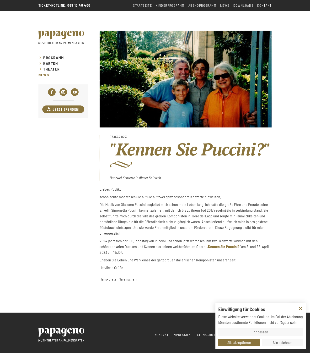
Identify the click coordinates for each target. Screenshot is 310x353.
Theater (51, 69)
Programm (53, 58)
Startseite (142, 5)
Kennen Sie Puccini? (224, 246)
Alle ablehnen (283, 342)
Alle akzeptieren (239, 342)
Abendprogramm (202, 5)
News (225, 5)
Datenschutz (206, 335)
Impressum (181, 335)
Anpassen (261, 332)
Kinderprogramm (170, 5)
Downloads (243, 5)
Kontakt (264, 5)
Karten (50, 63)
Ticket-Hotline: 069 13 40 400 (64, 5)
